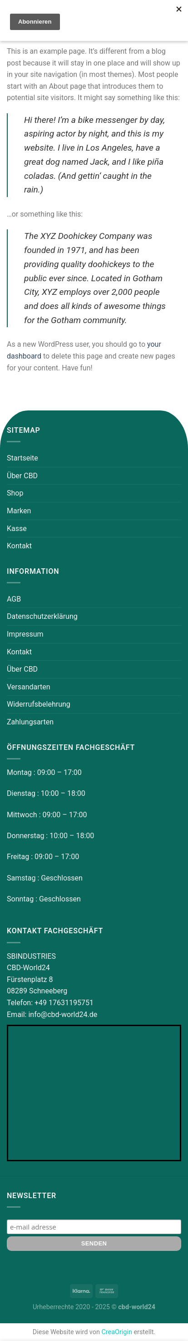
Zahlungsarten (30, 722)
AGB (14, 599)
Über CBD (22, 475)
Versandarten (28, 687)
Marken (19, 510)
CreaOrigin (116, 1332)
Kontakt (19, 545)
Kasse (17, 528)
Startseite (22, 458)
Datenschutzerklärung (42, 616)
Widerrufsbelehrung (38, 704)
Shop (15, 493)
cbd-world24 (136, 1307)
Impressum (25, 634)
